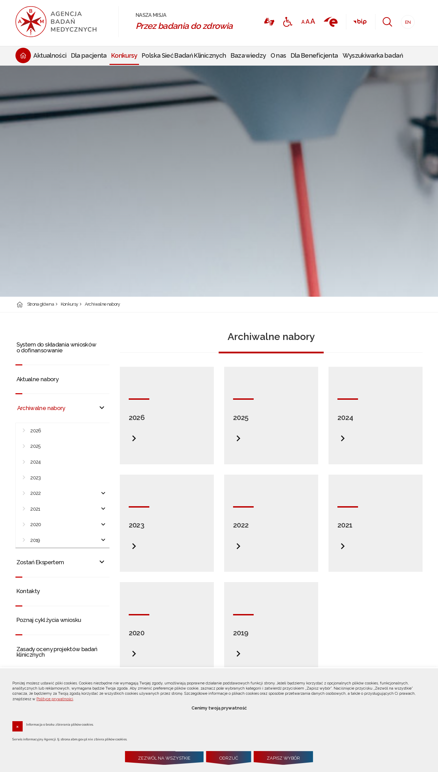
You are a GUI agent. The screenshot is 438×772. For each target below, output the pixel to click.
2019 (35, 540)
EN (406, 20)
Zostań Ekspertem (40, 562)
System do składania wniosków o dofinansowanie (56, 347)
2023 (35, 477)
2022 (35, 493)
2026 (35, 430)
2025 (35, 446)
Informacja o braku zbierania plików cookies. (60, 724)
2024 (35, 462)
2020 (35, 524)
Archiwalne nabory (102, 304)
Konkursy (69, 304)
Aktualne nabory (37, 379)
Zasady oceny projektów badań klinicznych (56, 652)
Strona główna (40, 304)
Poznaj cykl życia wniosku (48, 619)
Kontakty (28, 591)
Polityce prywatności (54, 699)
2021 (35, 509)
